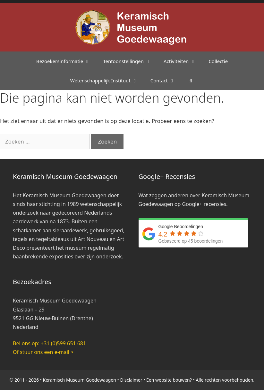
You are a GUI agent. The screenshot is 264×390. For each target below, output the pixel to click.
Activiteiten (183, 61)
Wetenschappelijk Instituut (107, 80)
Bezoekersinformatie (66, 61)
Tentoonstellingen (130, 61)
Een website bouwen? (169, 380)
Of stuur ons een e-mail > (43, 352)
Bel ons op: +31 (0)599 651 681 (49, 343)
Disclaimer (131, 380)
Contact (165, 80)
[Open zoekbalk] (190, 80)
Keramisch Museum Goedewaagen (79, 380)
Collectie (218, 61)
